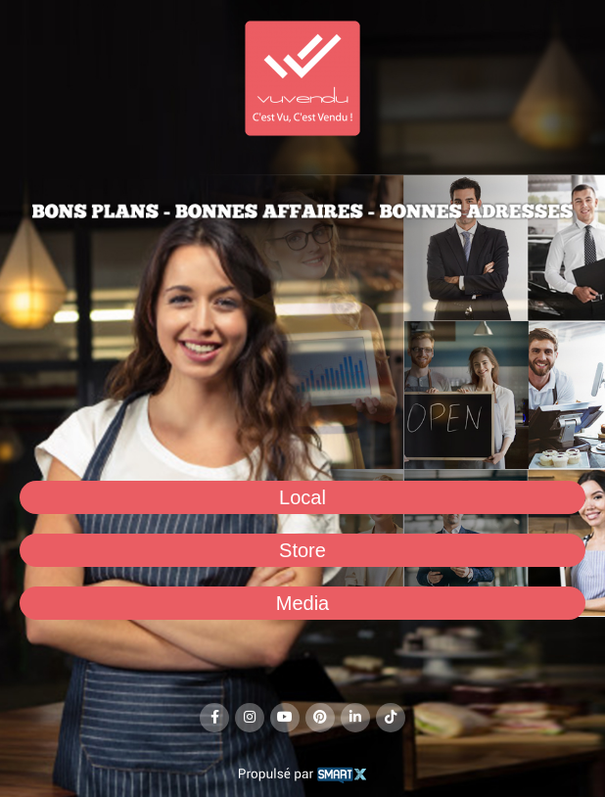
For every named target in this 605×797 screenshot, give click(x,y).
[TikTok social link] (390, 717)
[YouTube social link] (285, 717)
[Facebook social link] (214, 717)
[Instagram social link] (249, 717)
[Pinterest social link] (320, 717)
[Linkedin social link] (355, 717)
